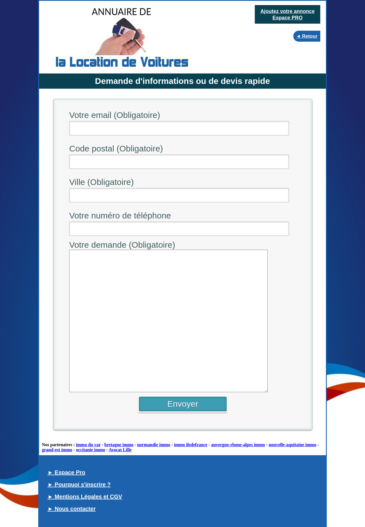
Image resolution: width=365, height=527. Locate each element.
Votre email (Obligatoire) (114, 115)
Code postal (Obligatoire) (116, 148)
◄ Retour (306, 36)
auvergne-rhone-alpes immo (238, 444)
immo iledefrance (191, 444)
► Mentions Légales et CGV (85, 496)
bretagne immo (118, 444)
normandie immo (153, 444)
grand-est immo (57, 449)
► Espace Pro (66, 472)
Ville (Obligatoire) (101, 182)
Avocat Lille (120, 449)
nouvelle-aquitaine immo (292, 444)
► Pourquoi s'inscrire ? (79, 484)
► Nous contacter (72, 509)
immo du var (88, 444)
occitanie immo (90, 449)
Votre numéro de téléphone (120, 215)
